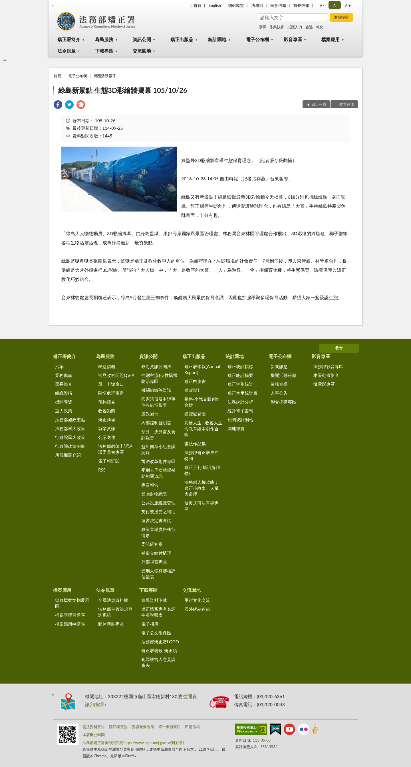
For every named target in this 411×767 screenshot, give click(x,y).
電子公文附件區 (156, 632)
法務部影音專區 (328, 366)
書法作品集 (195, 443)
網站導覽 (236, 5)
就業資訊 (106, 428)
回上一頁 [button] (318, 104)
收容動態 (106, 410)
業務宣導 (279, 384)
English (215, 5)
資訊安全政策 (143, 726)
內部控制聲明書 (156, 422)
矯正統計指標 (240, 366)
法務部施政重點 (70, 419)
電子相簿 (149, 623)
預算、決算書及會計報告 (158, 434)
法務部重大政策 (70, 428)
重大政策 (63, 410)
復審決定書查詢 (156, 520)
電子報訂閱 (109, 461)
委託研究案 (152, 544)
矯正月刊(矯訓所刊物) (202, 470)
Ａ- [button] (322, 5)
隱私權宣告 (118, 726)
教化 (319, 27)
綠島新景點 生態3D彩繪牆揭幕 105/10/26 (122, 90)
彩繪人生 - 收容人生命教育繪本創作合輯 (203, 428)
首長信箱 (301, 5)
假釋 (262, 27)
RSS (102, 469)
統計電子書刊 (240, 410)
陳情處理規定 (111, 393)
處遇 (309, 27)
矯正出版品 (181, 39)
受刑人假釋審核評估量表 (158, 573)
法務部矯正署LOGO (160, 641)
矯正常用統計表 (242, 393)
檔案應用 (330, 39)
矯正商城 (106, 419)
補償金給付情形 (156, 553)
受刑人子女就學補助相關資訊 (158, 473)
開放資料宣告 (93, 726)
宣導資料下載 (154, 600)
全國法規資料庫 (113, 600)
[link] (58, 105)
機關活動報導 (105, 75)
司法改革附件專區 (158, 461)
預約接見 (106, 401)
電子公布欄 (257, 39)
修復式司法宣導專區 (201, 506)
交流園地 (142, 50)
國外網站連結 (197, 609)
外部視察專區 (154, 561)
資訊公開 (142, 39)
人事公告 (279, 393)
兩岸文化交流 (197, 600)
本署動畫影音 (326, 375)
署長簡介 (63, 384)
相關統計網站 (240, 419)
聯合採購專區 (283, 401)
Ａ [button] (335, 5)
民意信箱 (278, 5)
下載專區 (104, 50)
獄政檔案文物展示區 (72, 603)
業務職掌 (63, 375)
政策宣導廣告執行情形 (158, 532)
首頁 (57, 75)
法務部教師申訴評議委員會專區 (115, 449)
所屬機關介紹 (68, 455)
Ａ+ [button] (347, 5)
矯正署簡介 (68, 39)
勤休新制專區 (111, 623)
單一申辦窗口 (111, 384)
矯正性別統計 (240, 384)
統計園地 (217, 39)
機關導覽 (63, 401)
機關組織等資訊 (156, 390)
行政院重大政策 (70, 437)
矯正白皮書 (195, 381)
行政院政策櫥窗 (70, 446)
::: (53, 4)
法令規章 (66, 50)
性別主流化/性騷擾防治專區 (159, 378)
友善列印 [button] (346, 104)
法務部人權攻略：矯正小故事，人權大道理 (201, 488)
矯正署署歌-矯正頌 (159, 650)
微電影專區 (324, 384)
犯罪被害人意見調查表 (158, 662)
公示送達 (106, 437)
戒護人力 (294, 27)
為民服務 (104, 39)
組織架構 (63, 393)
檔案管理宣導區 (70, 615)
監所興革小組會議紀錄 (158, 449)
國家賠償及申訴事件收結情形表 (158, 402)
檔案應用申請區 (70, 623)
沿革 (59, 366)
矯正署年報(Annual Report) (202, 369)
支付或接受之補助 (158, 511)
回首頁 (196, 5)
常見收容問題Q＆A (116, 375)
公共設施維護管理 (158, 502)
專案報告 (149, 485)
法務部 (257, 5)
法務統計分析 (240, 401)
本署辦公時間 (93, 734)
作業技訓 (276, 27)
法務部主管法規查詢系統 (115, 612)
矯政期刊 (193, 390)
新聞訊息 (279, 366)
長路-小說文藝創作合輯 (202, 402)
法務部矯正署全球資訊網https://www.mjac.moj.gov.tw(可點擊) (133, 742)
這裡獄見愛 (195, 413)
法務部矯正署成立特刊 (201, 455)
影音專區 (293, 39)
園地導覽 (236, 428)
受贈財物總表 (154, 493)
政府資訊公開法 (156, 366)
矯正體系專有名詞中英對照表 (158, 612)
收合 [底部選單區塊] (339, 347)
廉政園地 (149, 413)
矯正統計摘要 (240, 375)
